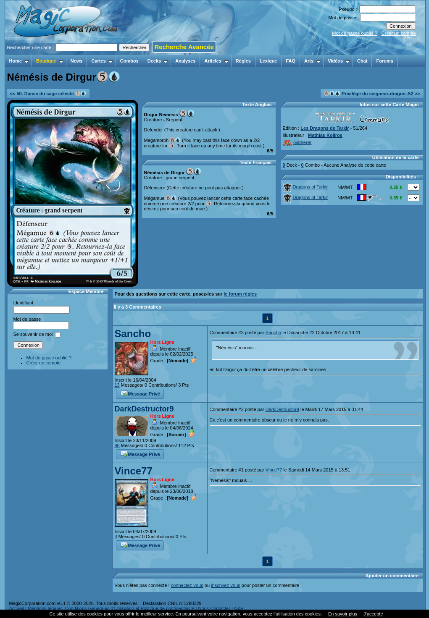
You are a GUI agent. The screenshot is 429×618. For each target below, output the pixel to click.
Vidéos (339, 60)
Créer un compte (399, 33)
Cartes (102, 60)
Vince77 (134, 471)
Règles (243, 60)
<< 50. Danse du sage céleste (48, 93)
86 (117, 445)
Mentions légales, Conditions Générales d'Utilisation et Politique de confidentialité (111, 608)
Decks (157, 60)
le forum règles (240, 293)
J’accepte (373, 613)
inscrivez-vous (225, 585)
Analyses (185, 60)
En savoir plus (342, 613)
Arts (312, 60)
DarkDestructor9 (144, 409)
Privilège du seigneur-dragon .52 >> (372, 93)
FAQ (290, 60)
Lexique (268, 60)
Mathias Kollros (325, 135)
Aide (238, 608)
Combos (129, 60)
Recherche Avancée (183, 46)
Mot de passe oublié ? (354, 33)
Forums (384, 60)
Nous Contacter (214, 608)
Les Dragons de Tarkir (324, 128)
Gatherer (297, 142)
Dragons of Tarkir (305, 186)
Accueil (16, 608)
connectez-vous (187, 585)
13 (117, 385)
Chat (362, 60)
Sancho (133, 333)
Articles (216, 60)
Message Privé (140, 393)
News (77, 60)
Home (19, 60)
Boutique (49, 60)
